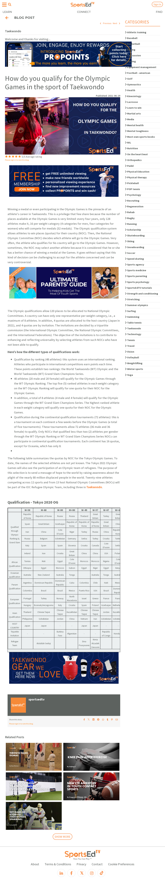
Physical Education (137, 171)
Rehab (130, 212)
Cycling (130, 61)
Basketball (132, 43)
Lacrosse (131, 102)
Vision (129, 351)
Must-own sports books (140, 136)
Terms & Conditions (58, 864)
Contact (97, 864)
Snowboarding (134, 247)
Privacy (81, 864)
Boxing (130, 49)
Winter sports (134, 369)
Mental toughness (137, 131)
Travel (130, 345)
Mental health (134, 125)
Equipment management (140, 67)
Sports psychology (137, 282)
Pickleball (132, 183)
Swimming (132, 316)
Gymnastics (133, 84)
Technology (133, 334)
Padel (129, 165)
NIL (128, 142)
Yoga (129, 374)
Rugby (130, 218)
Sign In (157, 4)
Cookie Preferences (121, 864)
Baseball (131, 38)
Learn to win (133, 107)
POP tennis (132, 189)
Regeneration (134, 206)
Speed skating (134, 258)
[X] (82, 873)
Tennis (130, 340)
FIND (159, 11)
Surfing (130, 311)
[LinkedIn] (61, 873)
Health (130, 90)
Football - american (137, 72)
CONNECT (84, 11)
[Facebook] (71, 873)
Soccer (130, 253)
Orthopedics (133, 160)
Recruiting (132, 200)
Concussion (133, 55)
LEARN (7, 11)
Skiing (129, 241)
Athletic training (135, 32)
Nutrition (131, 148)
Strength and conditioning (141, 293)
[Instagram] (92, 873)
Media (129, 119)
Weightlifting (133, 363)
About (35, 864)
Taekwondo (94, 487)
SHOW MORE (62, 836)
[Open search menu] (9, 4)
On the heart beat (136, 154)
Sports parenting (136, 276)
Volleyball (132, 357)
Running (131, 223)
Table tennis (133, 322)
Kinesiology (133, 96)
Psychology (133, 194)
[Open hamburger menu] (4, 4)
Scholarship (133, 229)
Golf (128, 78)
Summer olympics (136, 305)
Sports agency (134, 264)
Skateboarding (135, 235)
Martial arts (133, 113)
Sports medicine (135, 270)
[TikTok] (101, 873)
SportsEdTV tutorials (138, 287)
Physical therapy (136, 177)
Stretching (132, 299)
